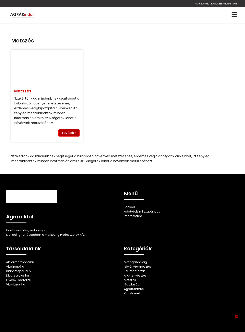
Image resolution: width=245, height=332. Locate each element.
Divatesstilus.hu (17, 275)
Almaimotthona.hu (20, 262)
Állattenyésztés (135, 275)
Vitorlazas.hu (15, 284)
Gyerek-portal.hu (18, 280)
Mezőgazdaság (135, 262)
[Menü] (234, 15)
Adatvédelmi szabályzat (142, 211)
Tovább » (69, 132)
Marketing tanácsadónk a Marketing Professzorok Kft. (45, 235)
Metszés (22, 91)
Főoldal (129, 207)
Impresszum (133, 216)
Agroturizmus (134, 289)
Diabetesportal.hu (19, 271)
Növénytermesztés (138, 267)
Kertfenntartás (134, 271)
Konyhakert (132, 293)
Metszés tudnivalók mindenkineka (216, 3)
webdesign (38, 230)
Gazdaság (132, 284)
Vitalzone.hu (15, 267)
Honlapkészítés (17, 230)
